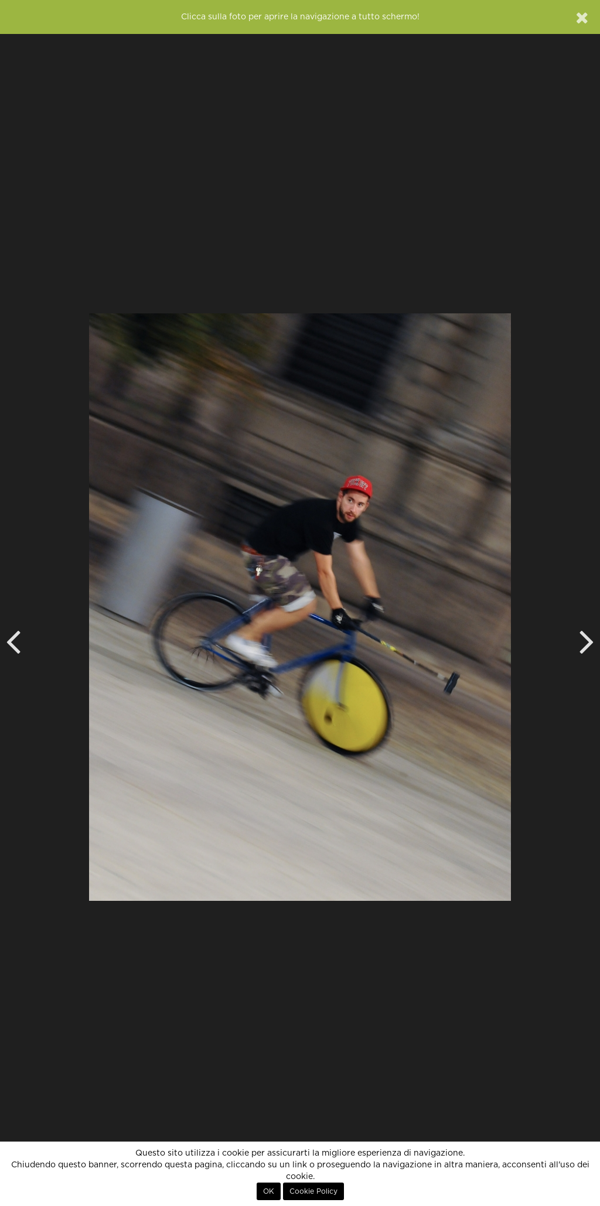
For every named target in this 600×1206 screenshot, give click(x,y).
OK (268, 1191)
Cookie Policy (313, 1191)
